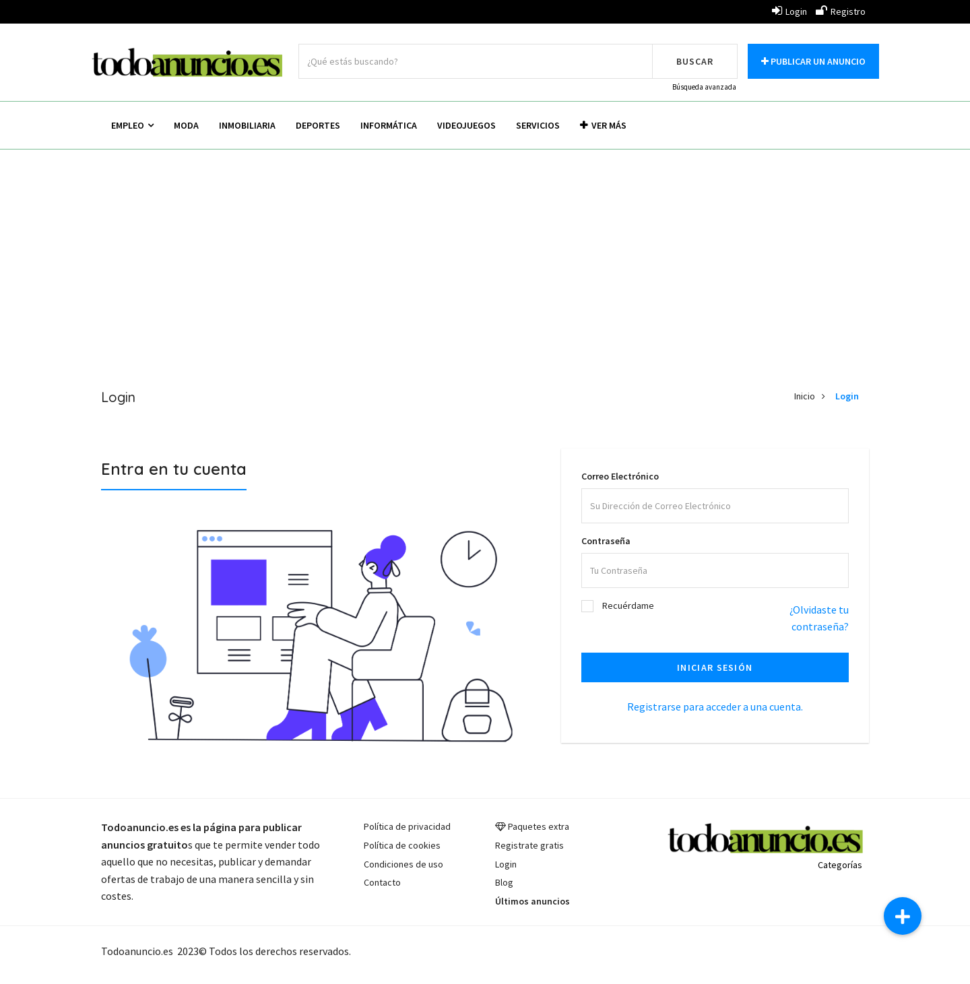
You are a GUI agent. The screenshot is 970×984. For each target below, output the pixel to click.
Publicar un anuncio (813, 61)
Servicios (538, 125)
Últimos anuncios (532, 901)
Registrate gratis (529, 845)
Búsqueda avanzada (704, 87)
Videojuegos (466, 125)
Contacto (382, 882)
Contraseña (605, 541)
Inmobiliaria (247, 125)
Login (789, 11)
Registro (841, 11)
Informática (388, 125)
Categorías (840, 865)
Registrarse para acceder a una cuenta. (715, 706)
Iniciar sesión (714, 667)
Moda (186, 125)
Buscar (694, 61)
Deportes (318, 125)
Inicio (804, 396)
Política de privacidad (407, 826)
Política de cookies (402, 845)
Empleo (132, 125)
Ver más (603, 125)
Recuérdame (628, 605)
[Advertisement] (485, 257)
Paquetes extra (538, 826)
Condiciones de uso (403, 864)
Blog (504, 882)
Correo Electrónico (620, 476)
